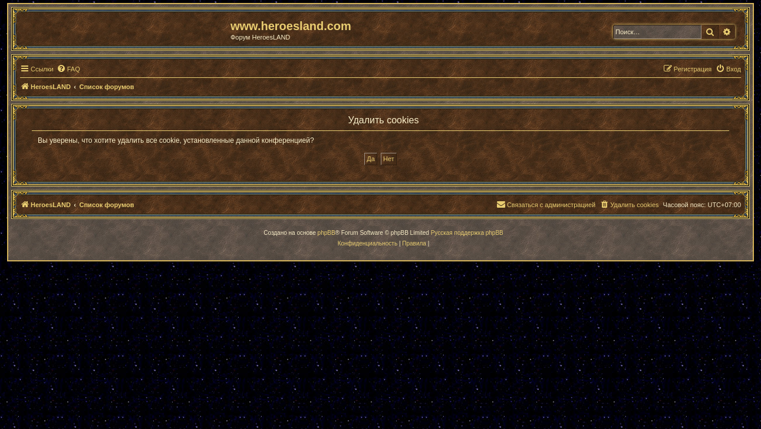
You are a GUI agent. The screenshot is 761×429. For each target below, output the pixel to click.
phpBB (326, 233)
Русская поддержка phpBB (467, 233)
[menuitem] (68, 69)
